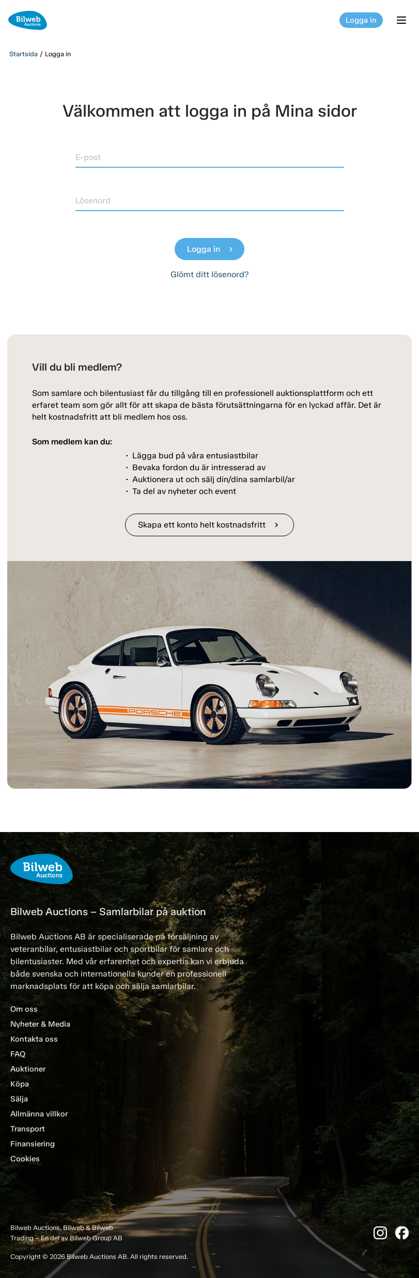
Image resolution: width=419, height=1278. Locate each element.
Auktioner (27, 1069)
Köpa (19, 1084)
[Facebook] (402, 1232)
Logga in (361, 20)
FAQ (17, 1054)
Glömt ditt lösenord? (209, 274)
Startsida (23, 54)
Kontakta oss (34, 1039)
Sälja (19, 1099)
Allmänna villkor (39, 1114)
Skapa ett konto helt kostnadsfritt (209, 525)
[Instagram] (380, 1232)
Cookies (25, 1158)
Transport (27, 1128)
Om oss (24, 1009)
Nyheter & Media (40, 1024)
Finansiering (32, 1143)
